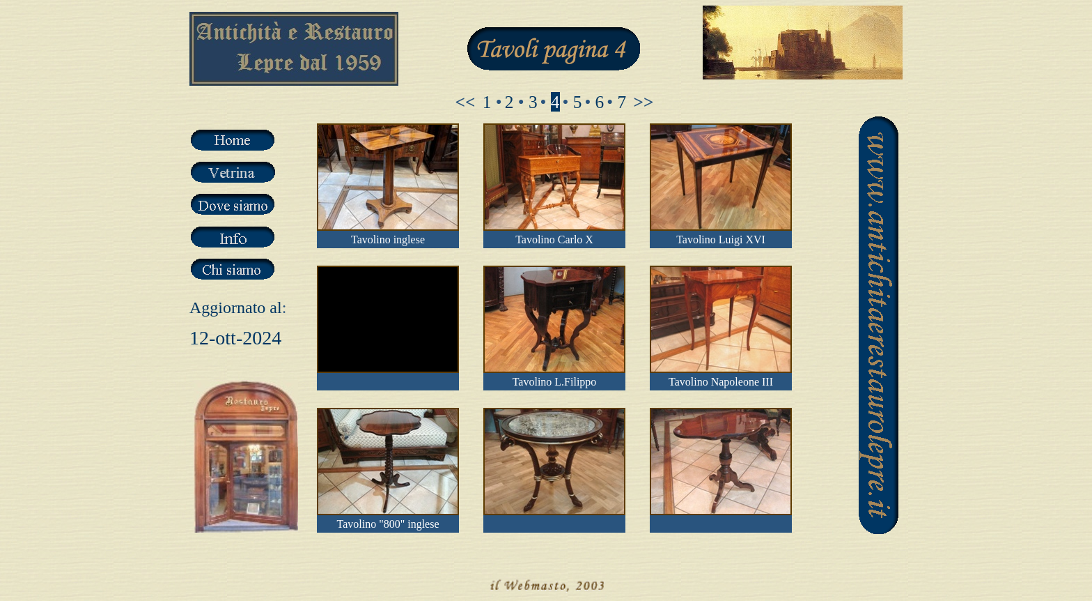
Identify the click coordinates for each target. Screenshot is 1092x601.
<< (465, 102)
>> (644, 102)
